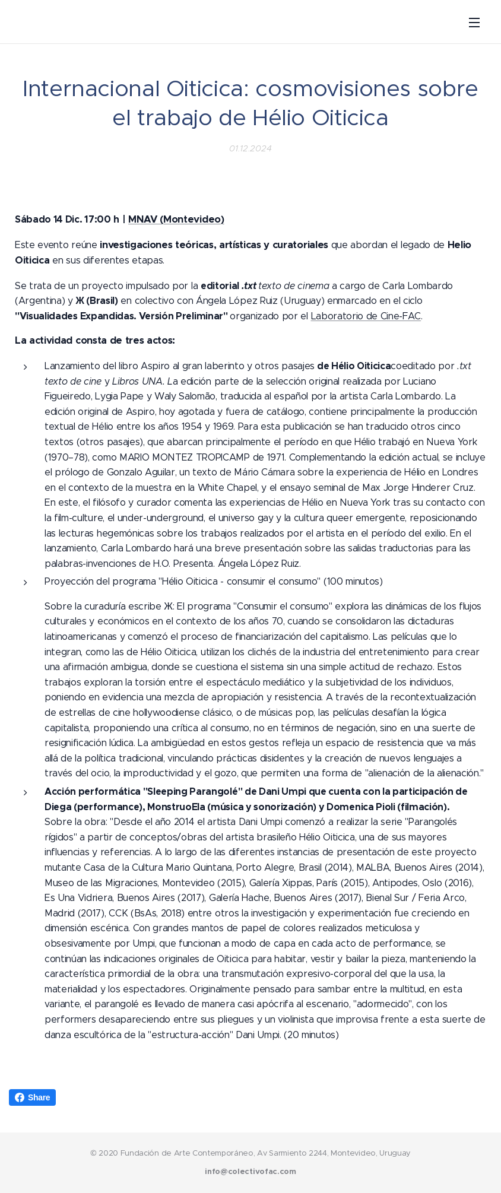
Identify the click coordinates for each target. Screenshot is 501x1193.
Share (32, 1097)
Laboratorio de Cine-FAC (366, 316)
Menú (474, 22)
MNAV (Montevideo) (176, 219)
